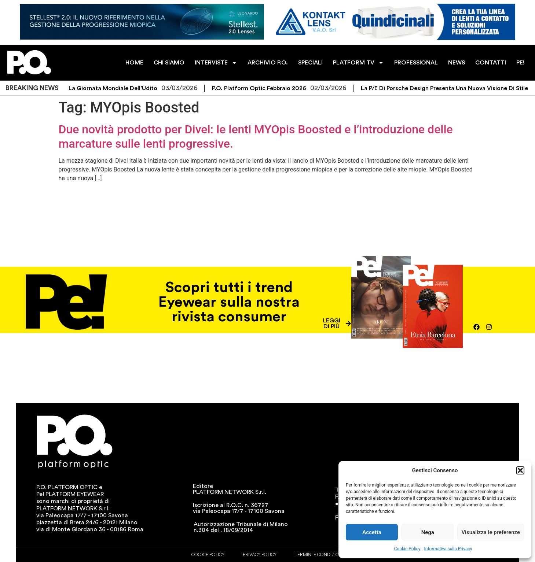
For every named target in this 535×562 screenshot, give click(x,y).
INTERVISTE (216, 62)
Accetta (371, 532)
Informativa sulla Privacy (448, 548)
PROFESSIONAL (416, 63)
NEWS (456, 63)
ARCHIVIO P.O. (268, 63)
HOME (134, 63)
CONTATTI (490, 63)
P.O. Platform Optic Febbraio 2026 (264, 88)
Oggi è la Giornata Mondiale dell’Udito (108, 88)
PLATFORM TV (358, 62)
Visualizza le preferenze (490, 532)
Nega (427, 532)
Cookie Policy (407, 548)
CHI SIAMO (169, 63)
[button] (520, 470)
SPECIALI (310, 63)
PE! (520, 63)
